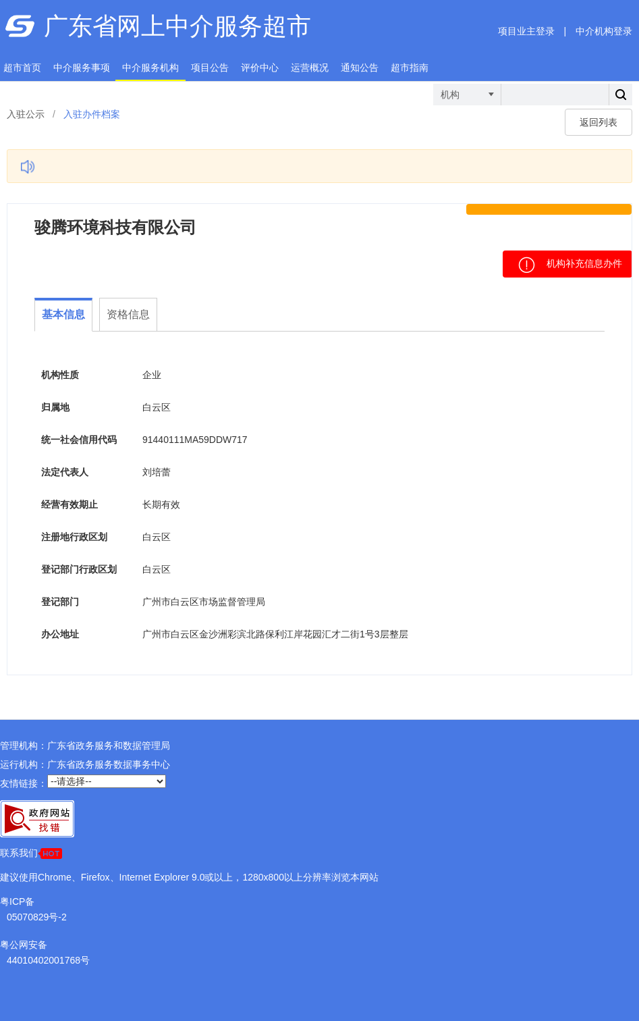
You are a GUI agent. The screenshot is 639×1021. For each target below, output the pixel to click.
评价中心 (260, 67)
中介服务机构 (150, 67)
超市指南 (409, 67)
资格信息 (128, 314)
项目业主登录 (526, 31)
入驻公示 (26, 114)
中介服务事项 (81, 67)
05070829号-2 (37, 917)
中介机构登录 (604, 31)
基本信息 (63, 314)
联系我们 (31, 853)
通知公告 (360, 67)
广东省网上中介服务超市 (177, 26)
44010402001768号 (48, 960)
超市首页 (22, 67)
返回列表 (598, 122)
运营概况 (310, 67)
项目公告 (210, 67)
